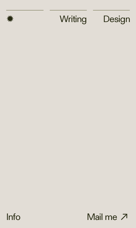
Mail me (102, 217)
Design (111, 17)
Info (13, 217)
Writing (73, 19)
